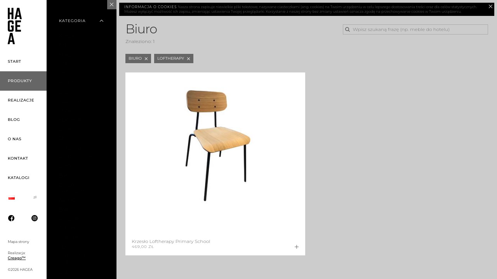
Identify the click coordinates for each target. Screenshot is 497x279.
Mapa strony (18, 241)
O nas (14, 138)
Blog (14, 119)
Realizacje (21, 100)
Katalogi (19, 177)
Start (14, 61)
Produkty (20, 80)
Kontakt (18, 158)
